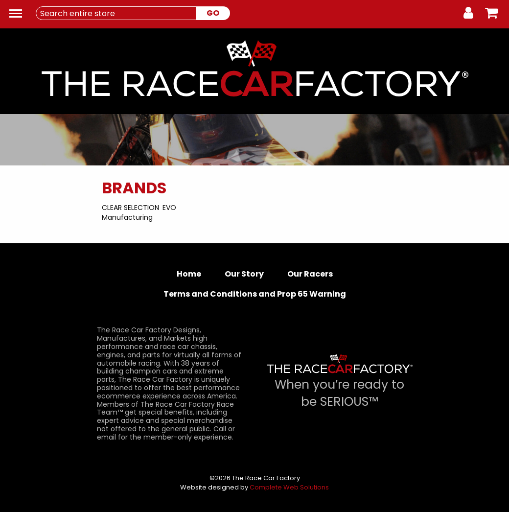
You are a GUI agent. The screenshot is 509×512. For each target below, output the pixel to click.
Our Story (244, 273)
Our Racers (310, 273)
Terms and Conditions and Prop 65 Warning (254, 294)
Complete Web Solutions (289, 487)
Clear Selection (130, 207)
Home (189, 273)
